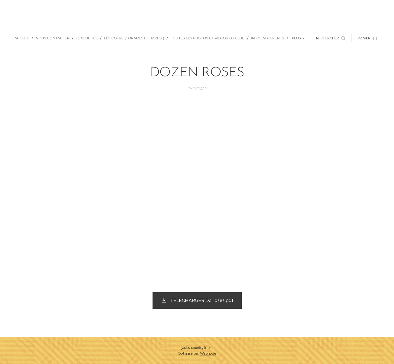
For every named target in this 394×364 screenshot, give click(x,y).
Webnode (208, 353)
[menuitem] (23, 38)
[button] (331, 38)
